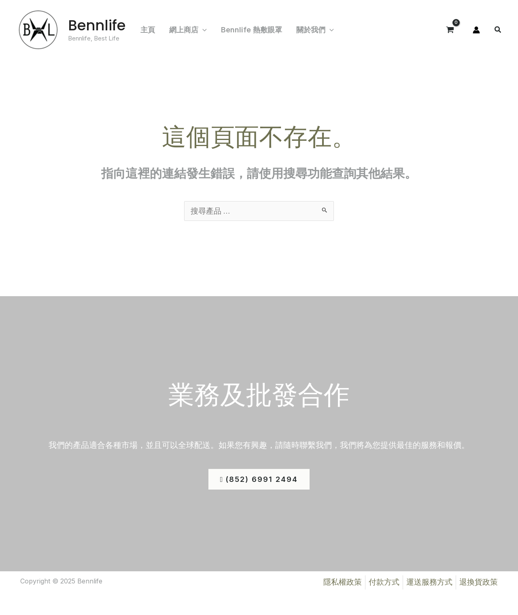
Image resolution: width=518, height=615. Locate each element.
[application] (199, 30)
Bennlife (96, 25)
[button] (498, 30)
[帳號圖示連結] (476, 30)
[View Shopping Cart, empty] (450, 30)
